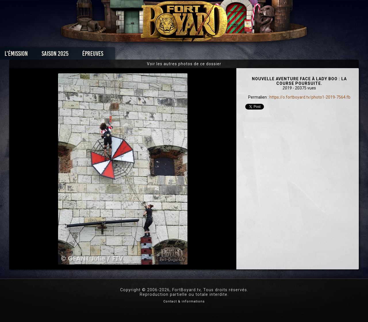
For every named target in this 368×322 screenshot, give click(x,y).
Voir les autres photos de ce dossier (184, 64)
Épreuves (131, 55)
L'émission (55, 55)
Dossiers (224, 55)
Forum (255, 55)
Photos (164, 55)
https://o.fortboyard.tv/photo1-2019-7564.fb (309, 97)
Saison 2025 (94, 55)
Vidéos (193, 55)
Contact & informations (184, 301)
